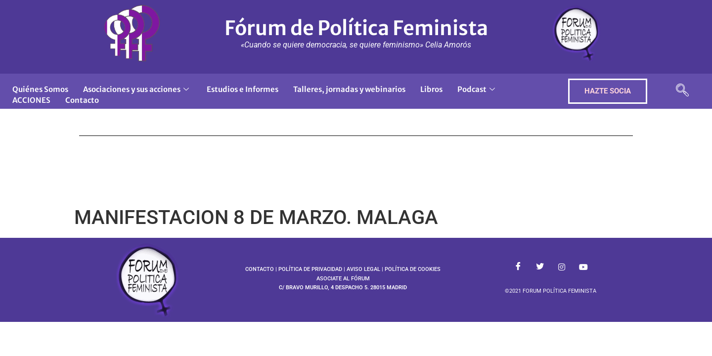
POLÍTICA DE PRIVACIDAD (310, 269)
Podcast (476, 89)
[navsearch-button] (682, 91)
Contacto (82, 100)
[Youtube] (583, 267)
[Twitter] (540, 267)
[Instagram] (561, 267)
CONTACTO (259, 269)
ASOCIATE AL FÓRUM (343, 278)
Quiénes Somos (40, 89)
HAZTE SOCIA (607, 91)
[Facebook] (518, 267)
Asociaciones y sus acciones (136, 89)
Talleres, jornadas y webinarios (349, 89)
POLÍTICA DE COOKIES (413, 269)
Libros (431, 89)
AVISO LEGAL (363, 269)
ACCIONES (31, 100)
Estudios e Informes (242, 89)
